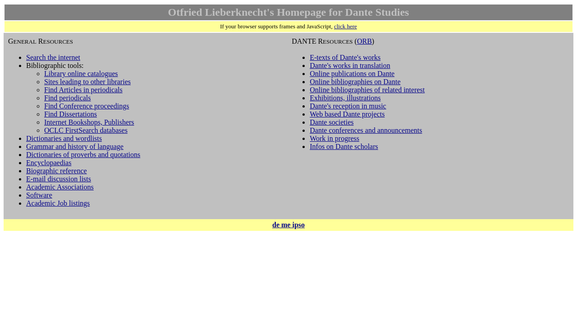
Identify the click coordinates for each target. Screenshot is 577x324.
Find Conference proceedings (86, 106)
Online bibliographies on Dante (355, 82)
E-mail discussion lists (58, 179)
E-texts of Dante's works (345, 57)
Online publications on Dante (352, 73)
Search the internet (53, 57)
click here (345, 26)
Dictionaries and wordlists (64, 138)
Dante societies (331, 122)
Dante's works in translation (350, 65)
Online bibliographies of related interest (367, 90)
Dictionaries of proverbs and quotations (83, 154)
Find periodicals (67, 98)
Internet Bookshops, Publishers (89, 122)
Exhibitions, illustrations (345, 98)
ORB (364, 41)
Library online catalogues (81, 73)
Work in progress (334, 138)
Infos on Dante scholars (344, 146)
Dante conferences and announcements (366, 130)
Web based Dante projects (347, 114)
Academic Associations (60, 187)
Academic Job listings (58, 203)
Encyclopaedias (48, 162)
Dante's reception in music (348, 106)
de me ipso (288, 225)
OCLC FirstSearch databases (86, 130)
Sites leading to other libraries (87, 82)
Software (39, 195)
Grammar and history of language (75, 146)
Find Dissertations (70, 114)
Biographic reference (56, 171)
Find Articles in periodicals (83, 90)
